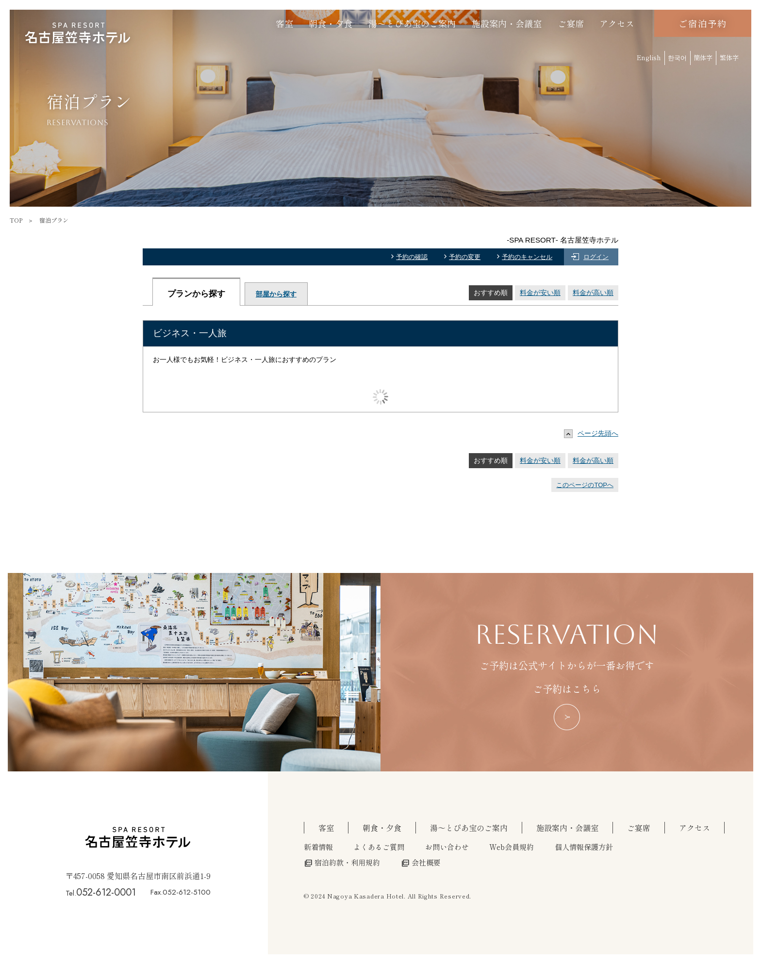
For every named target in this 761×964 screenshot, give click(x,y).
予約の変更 (464, 257)
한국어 (677, 57)
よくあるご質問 (378, 846)
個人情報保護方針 (584, 846)
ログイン (596, 257)
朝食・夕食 (330, 23)
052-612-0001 (106, 892)
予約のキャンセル (527, 257)
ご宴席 (571, 23)
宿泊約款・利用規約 (342, 862)
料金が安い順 (540, 292)
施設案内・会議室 (507, 23)
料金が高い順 (593, 292)
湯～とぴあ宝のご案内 (412, 23)
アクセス (616, 23)
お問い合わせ (447, 846)
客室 (284, 23)
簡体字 (703, 57)
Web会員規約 (511, 846)
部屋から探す (276, 294)
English (649, 57)
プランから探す (196, 293)
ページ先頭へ (593, 433)
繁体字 (729, 57)
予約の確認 (412, 257)
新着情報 (318, 846)
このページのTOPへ (584, 485)
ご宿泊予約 (702, 23)
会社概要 (421, 862)
